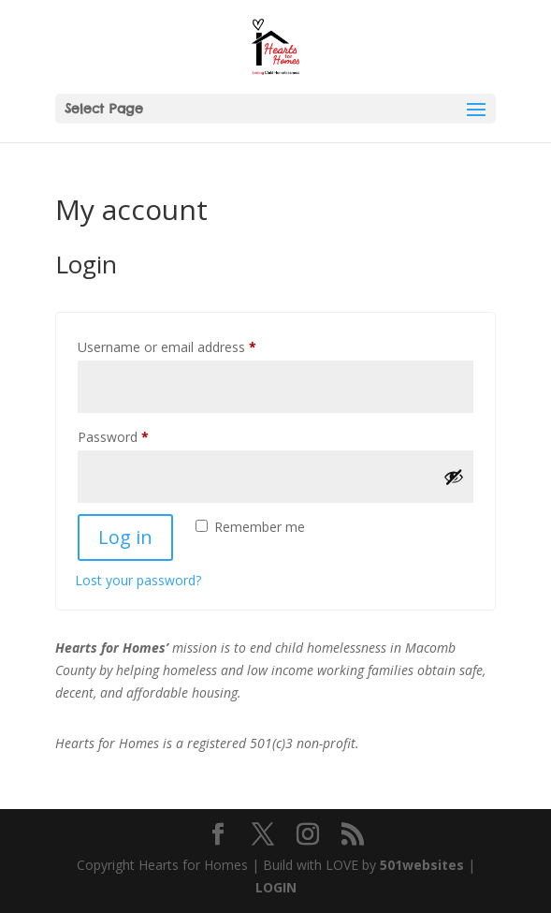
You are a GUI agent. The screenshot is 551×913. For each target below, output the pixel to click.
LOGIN (276, 887)
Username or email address (193, 345)
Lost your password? (138, 580)
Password (139, 435)
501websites (422, 865)
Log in (125, 537)
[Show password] (453, 476)
